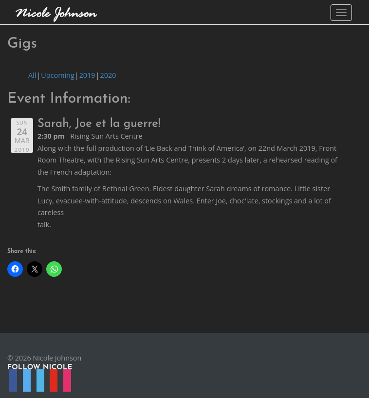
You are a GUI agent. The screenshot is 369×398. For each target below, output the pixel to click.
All (32, 75)
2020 (108, 75)
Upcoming (57, 75)
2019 (87, 75)
